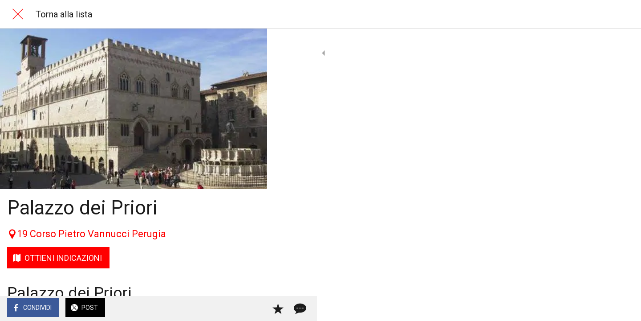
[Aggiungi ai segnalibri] (228, 308)
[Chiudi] (17, 14)
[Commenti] (249, 308)
